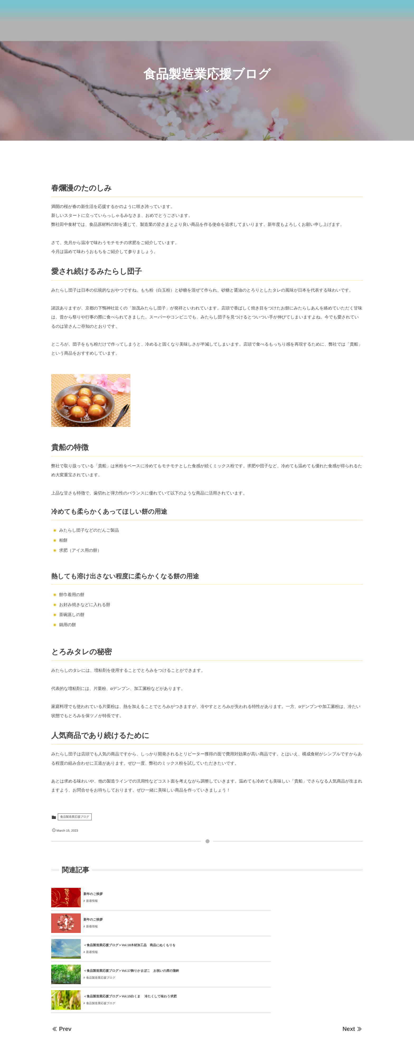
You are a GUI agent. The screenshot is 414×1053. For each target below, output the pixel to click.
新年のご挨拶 (93, 894)
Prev (61, 952)
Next (352, 952)
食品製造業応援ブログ (74, 816)
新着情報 (92, 901)
